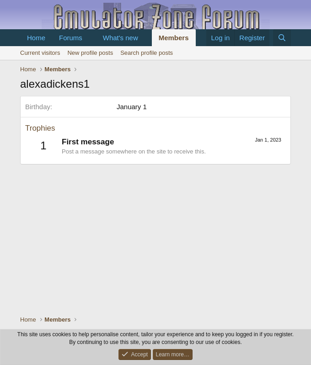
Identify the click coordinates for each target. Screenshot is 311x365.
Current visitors (40, 52)
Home (36, 38)
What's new (120, 38)
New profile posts (90, 52)
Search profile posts (146, 52)
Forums (70, 38)
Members (174, 38)
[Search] (282, 37)
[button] (89, 37)
